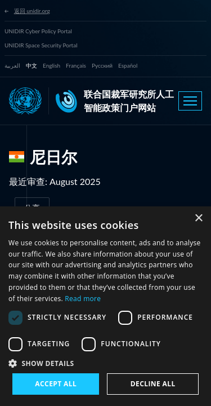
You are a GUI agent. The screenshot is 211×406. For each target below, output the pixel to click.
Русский (102, 65)
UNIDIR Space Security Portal (41, 45)
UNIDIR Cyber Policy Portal (38, 31)
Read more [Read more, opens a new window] (83, 298)
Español (127, 65)
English (51, 65)
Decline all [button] (153, 384)
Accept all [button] (56, 384)
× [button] (198, 218)
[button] (105, 363)
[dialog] (105, 306)
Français (76, 65)
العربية (12, 65)
